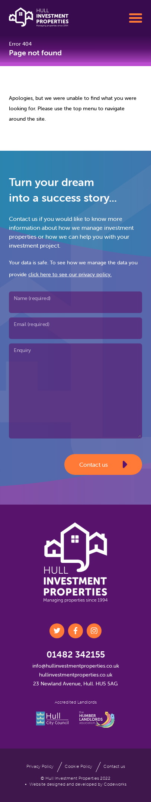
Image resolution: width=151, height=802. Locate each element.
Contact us (103, 464)
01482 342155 (75, 654)
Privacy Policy (40, 766)
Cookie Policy (78, 766)
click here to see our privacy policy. (70, 274)
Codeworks (115, 784)
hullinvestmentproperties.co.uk (75, 674)
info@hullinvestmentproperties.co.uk (75, 665)
